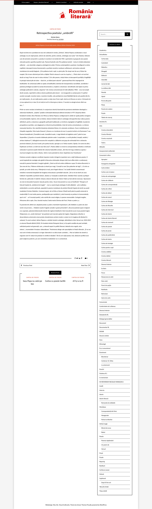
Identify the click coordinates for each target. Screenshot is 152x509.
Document (102, 323)
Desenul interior (106, 264)
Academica (102, 50)
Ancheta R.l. (103, 122)
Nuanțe (103, 92)
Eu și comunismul (104, 348)
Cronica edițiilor (106, 252)
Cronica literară (106, 260)
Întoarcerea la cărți (107, 277)
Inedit (101, 386)
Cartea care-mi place (107, 172)
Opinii (103, 96)
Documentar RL (104, 327)
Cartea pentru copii (107, 247)
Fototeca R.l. (103, 373)
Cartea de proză (106, 231)
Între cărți (104, 281)
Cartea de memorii (107, 222)
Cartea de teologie (107, 243)
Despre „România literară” (41, 2)
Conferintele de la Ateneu (107, 306)
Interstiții (104, 80)
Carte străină (105, 168)
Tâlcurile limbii (103, 487)
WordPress (103, 505)
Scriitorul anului (104, 470)
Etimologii (102, 344)
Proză (101, 453)
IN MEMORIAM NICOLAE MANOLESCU (111, 382)
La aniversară (105, 365)
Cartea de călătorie (107, 180)
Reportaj (102, 461)
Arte (100, 126)
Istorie (101, 394)
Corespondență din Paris (109, 411)
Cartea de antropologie (108, 176)
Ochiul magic (103, 424)
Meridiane (102, 407)
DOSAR (101, 331)
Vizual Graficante (64, 505)
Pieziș (103, 105)
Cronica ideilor (106, 256)
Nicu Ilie (55, 505)
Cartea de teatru (106, 239)
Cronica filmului (106, 134)
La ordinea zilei (106, 88)
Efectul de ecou (106, 428)
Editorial (104, 75)
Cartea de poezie (55, 29)
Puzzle (103, 113)
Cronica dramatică (107, 130)
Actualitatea (103, 54)
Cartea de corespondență (109, 184)
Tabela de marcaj (106, 117)
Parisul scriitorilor (106, 420)
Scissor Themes (81, 505)
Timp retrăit (103, 491)
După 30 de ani (106, 482)
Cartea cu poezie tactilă (55, 281)
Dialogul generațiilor (105, 319)
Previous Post (27, 265)
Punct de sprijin (106, 285)
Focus (103, 273)
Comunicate (103, 302)
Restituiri (102, 466)
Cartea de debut (106, 193)
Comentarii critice (105, 155)
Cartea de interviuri (107, 210)
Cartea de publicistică (108, 235)
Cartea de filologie (107, 201)
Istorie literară (103, 399)
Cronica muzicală (106, 138)
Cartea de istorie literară (109, 218)
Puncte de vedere (106, 109)
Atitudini (102, 147)
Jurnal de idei (105, 84)
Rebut (103, 432)
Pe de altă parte (106, 101)
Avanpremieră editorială (107, 151)
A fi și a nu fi (78, 281)
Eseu (100, 340)
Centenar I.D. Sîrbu (107, 361)
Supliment (102, 478)
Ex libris (103, 268)
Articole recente (78, 2)
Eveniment (102, 352)
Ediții (88, 2)
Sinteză (101, 474)
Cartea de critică (106, 189)
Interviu (101, 390)
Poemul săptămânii (107, 440)
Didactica (104, 67)
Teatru (103, 143)
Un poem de (105, 445)
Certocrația (104, 59)
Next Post (84, 265)
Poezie (101, 436)
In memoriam (103, 378)
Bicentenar (104, 357)
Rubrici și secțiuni (61, 2)
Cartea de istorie (106, 214)
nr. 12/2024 (60, 39)
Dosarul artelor (104, 336)
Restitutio (104, 289)
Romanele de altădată (108, 403)
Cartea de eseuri (106, 197)
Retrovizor (104, 294)
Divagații (104, 71)
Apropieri (104, 159)
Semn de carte (105, 298)
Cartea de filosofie (107, 205)
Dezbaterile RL (103, 315)
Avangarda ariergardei (108, 164)
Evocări (101, 369)
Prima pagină (25, 2)
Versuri (103, 449)
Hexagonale (105, 415)
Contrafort (104, 63)
